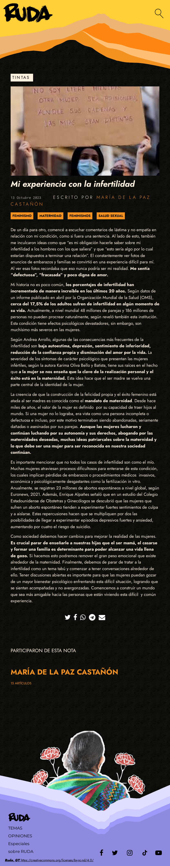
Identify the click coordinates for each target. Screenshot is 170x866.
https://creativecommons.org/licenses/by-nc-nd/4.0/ (49, 860)
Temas (15, 828)
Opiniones (20, 835)
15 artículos (21, 683)
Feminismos (80, 215)
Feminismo (21, 215)
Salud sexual (110, 215)
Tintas (21, 77)
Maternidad (50, 215)
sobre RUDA (20, 851)
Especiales (18, 843)
